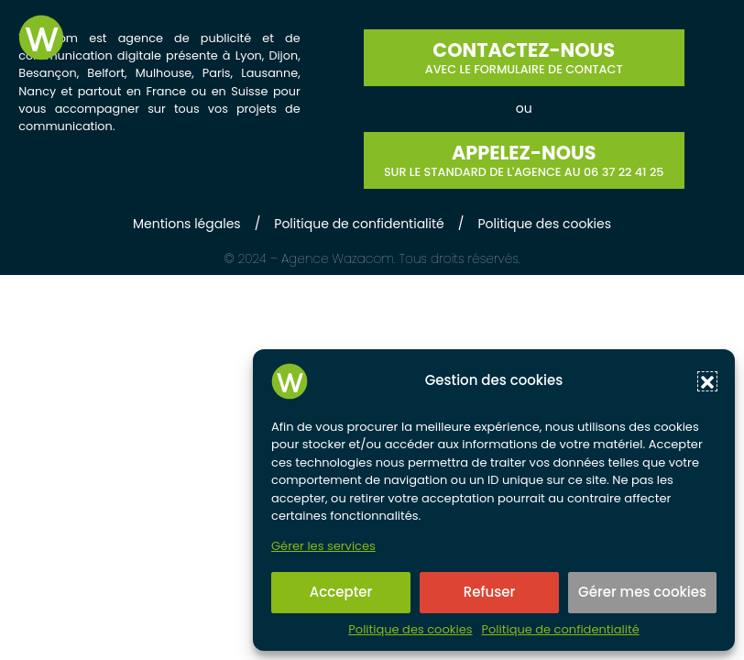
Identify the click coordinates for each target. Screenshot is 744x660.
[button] (707, 381)
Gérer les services (323, 546)
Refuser (489, 591)
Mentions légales (187, 223)
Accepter (341, 591)
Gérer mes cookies (642, 591)
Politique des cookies (410, 629)
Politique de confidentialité (560, 629)
